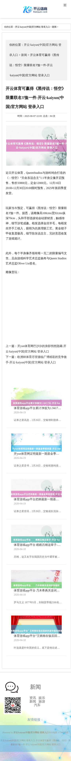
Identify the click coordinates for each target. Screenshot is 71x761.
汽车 (37, 705)
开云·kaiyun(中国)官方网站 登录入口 (32, 27)
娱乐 (42, 698)
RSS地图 (53, 732)
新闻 (54, 27)
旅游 (42, 701)
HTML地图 (63, 732)
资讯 (32, 698)
